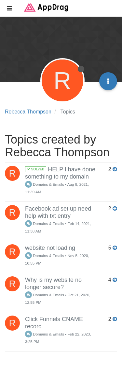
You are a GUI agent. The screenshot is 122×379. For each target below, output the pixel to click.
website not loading (50, 248)
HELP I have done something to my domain (60, 173)
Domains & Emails (44, 184)
